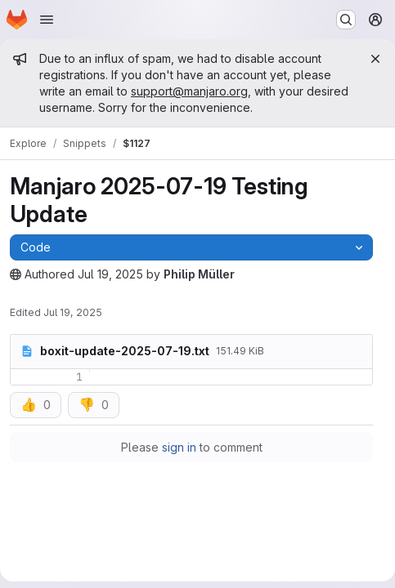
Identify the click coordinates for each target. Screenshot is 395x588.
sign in (179, 447)
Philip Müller (199, 274)
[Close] (375, 59)
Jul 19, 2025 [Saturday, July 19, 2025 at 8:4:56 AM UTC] (72, 312)
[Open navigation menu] (47, 20)
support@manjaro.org (189, 91)
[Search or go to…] (346, 19)
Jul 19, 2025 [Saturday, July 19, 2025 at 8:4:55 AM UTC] (110, 274)
